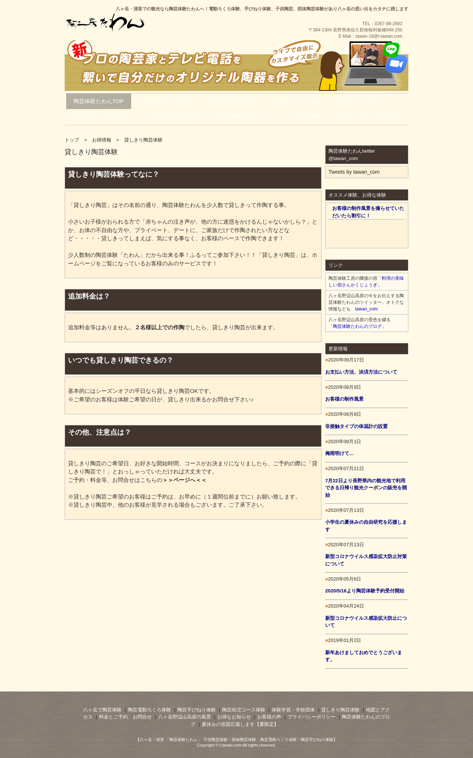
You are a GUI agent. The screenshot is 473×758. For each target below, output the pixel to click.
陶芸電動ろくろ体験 (166, 101)
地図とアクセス (358, 101)
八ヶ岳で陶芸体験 (102, 710)
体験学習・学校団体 (98, 116)
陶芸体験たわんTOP (99, 101)
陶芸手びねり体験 (231, 101)
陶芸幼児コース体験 (296, 101)
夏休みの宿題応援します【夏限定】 (240, 724)
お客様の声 (307, 116)
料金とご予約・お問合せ (368, 116)
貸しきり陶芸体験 (340, 710)
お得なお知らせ (234, 717)
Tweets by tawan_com (354, 172)
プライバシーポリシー (311, 717)
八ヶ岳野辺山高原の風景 (171, 116)
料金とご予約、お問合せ (125, 717)
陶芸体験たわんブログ (247, 116)
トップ (72, 140)
